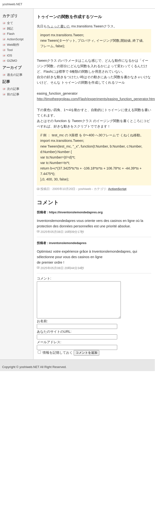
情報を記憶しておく (58, 352)
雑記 (10, 28)
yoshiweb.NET (12, 4)
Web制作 (13, 44)
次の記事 (13, 89)
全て (10, 23)
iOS (9, 55)
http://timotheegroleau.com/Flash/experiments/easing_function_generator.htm (96, 99)
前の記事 (13, 94)
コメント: (44, 278)
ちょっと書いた (58, 26)
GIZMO (12, 60)
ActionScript (15, 39)
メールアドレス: (49, 342)
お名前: (42, 321)
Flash (11, 34)
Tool (10, 50)
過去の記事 (14, 75)
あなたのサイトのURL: (54, 331)
